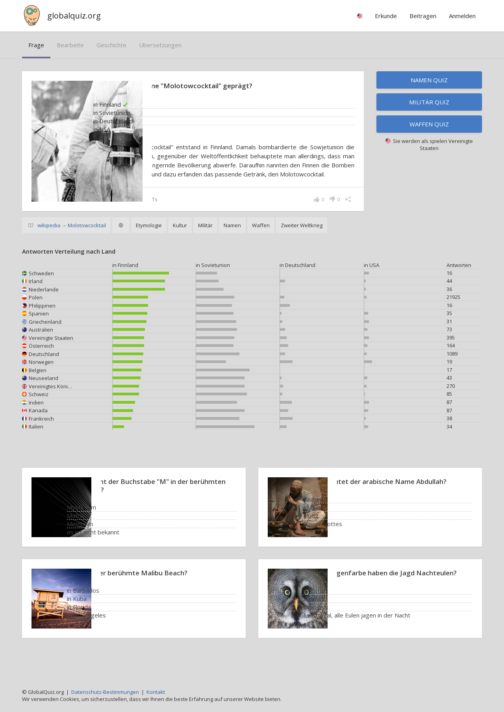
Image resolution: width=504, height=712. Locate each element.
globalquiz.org (74, 15)
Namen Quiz (429, 80)
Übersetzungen (160, 45)
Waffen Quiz (429, 124)
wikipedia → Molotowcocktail (71, 243)
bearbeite (70, 45)
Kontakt (155, 691)
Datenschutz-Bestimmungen (105, 691)
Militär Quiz (429, 102)
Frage (36, 45)
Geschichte (111, 45)
